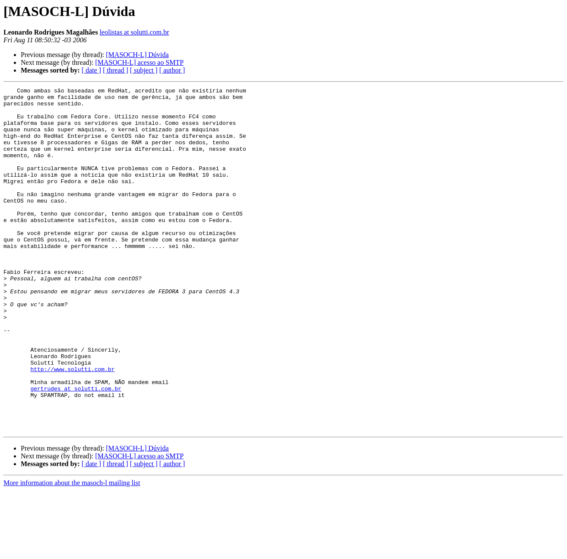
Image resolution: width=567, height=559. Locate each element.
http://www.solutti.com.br (72, 426)
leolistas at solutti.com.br (134, 32)
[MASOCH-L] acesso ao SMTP (139, 62)
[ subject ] (144, 70)
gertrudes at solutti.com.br (75, 449)
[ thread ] (115, 70)
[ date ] (91, 70)
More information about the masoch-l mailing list (71, 551)
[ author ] (172, 70)
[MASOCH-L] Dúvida (137, 54)
